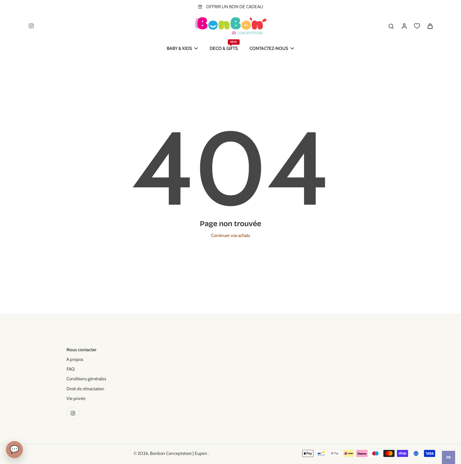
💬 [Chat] (14, 449)
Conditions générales (86, 378)
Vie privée (76, 398)
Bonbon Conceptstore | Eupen (179, 453)
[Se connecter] (403, 26)
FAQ (70, 369)
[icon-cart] (429, 26)
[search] (391, 26)
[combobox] (448, 457)
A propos (74, 359)
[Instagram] (31, 25)
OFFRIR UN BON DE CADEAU (234, 6)
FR (448, 457)
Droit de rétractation (85, 388)
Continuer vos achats (230, 235)
